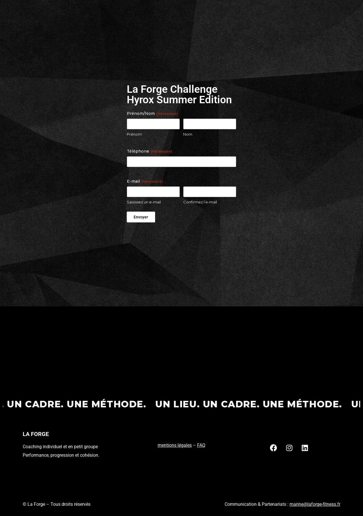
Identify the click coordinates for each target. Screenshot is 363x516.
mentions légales (175, 445)
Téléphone (149, 151)
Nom (187, 134)
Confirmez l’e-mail (200, 202)
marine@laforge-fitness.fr (315, 504)
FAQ (201, 445)
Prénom (134, 134)
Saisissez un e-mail (144, 202)
